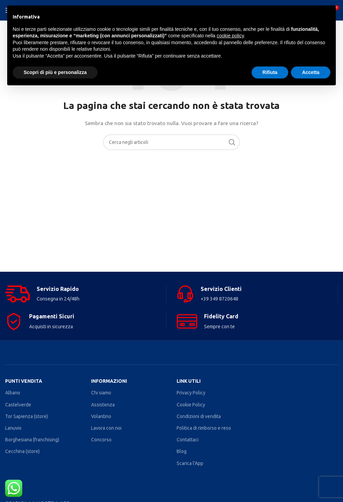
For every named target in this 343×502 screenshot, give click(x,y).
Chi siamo (101, 392)
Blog (182, 451)
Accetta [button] (310, 72)
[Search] (171, 142)
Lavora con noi (106, 428)
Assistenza (103, 404)
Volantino (101, 416)
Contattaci (188, 439)
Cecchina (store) (22, 451)
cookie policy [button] (230, 35)
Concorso (101, 439)
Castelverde (18, 404)
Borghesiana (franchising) (32, 439)
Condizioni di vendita (199, 416)
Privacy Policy (191, 392)
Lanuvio (13, 428)
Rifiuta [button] (270, 72)
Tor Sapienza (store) (26, 416)
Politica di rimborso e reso (204, 428)
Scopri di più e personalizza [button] (55, 72)
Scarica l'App (190, 463)
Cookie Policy (191, 404)
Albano (12, 392)
